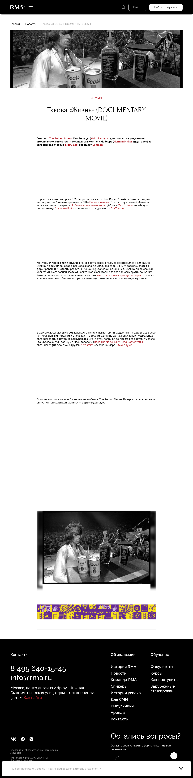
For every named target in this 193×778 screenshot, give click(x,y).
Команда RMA (124, 679)
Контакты (120, 719)
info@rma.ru (31, 677)
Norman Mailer (123, 141)
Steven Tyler (124, 345)
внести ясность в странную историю (119, 275)
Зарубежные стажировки (162, 688)
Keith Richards (100, 138)
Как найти (33, 697)
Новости (30, 24)
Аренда (118, 712)
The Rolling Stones (61, 138)
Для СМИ (119, 699)
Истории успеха (126, 693)
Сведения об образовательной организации (34, 750)
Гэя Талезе (117, 208)
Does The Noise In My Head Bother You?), (118, 341)
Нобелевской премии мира (88, 205)
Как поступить (163, 679)
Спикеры (119, 686)
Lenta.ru (97, 144)
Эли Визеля (125, 205)
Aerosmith (87, 345)
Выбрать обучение (166, 7)
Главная (15, 24)
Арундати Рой (64, 208)
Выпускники (122, 706)
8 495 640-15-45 (38, 668)
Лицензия (15, 752)
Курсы (156, 673)
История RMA (123, 666)
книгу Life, (71, 144)
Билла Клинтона (99, 202)
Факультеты (161, 666)
